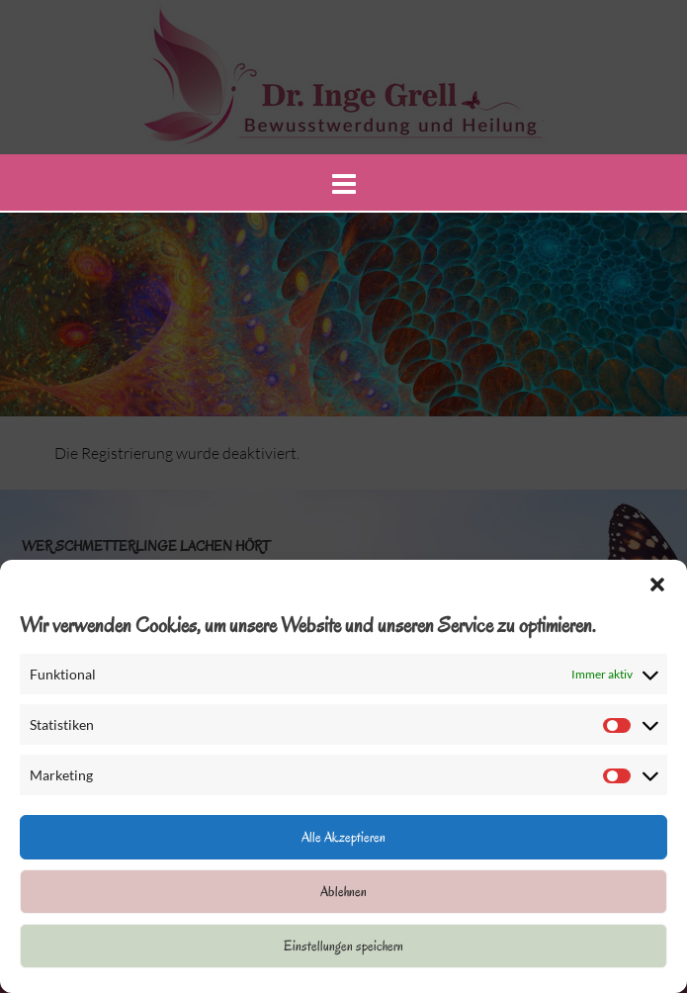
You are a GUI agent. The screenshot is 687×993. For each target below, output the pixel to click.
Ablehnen (343, 891)
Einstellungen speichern (343, 946)
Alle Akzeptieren (343, 837)
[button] (657, 584)
